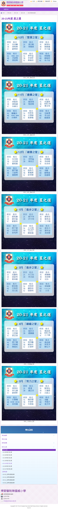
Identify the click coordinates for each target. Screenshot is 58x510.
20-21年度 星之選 (7, 463)
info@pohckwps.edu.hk (9, 501)
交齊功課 (4, 471)
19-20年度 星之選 (7, 466)
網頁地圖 (40, 1)
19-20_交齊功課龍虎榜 (8, 482)
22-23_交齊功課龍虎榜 (8, 477)
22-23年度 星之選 (7, 457)
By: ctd (29, 507)
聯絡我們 (47, 1)
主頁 (33, 1)
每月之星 (16, 12)
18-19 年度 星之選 (7, 469)
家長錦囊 (4, 443)
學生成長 (9, 12)
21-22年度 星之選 (7, 460)
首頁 (4, 12)
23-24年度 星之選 (7, 455)
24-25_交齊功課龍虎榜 (8, 474)
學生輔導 (4, 435)
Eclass (54, 1)
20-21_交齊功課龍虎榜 (8, 480)
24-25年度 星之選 (7, 452)
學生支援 (4, 439)
